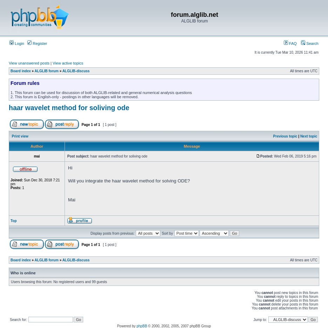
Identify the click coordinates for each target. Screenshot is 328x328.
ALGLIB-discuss (76, 71)
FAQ (290, 43)
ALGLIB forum (47, 71)
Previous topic (285, 136)
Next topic (308, 136)
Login (16, 43)
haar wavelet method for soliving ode (69, 108)
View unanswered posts (29, 63)
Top (14, 221)
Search (310, 43)
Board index (21, 71)
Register (37, 43)
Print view (20, 136)
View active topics (68, 63)
